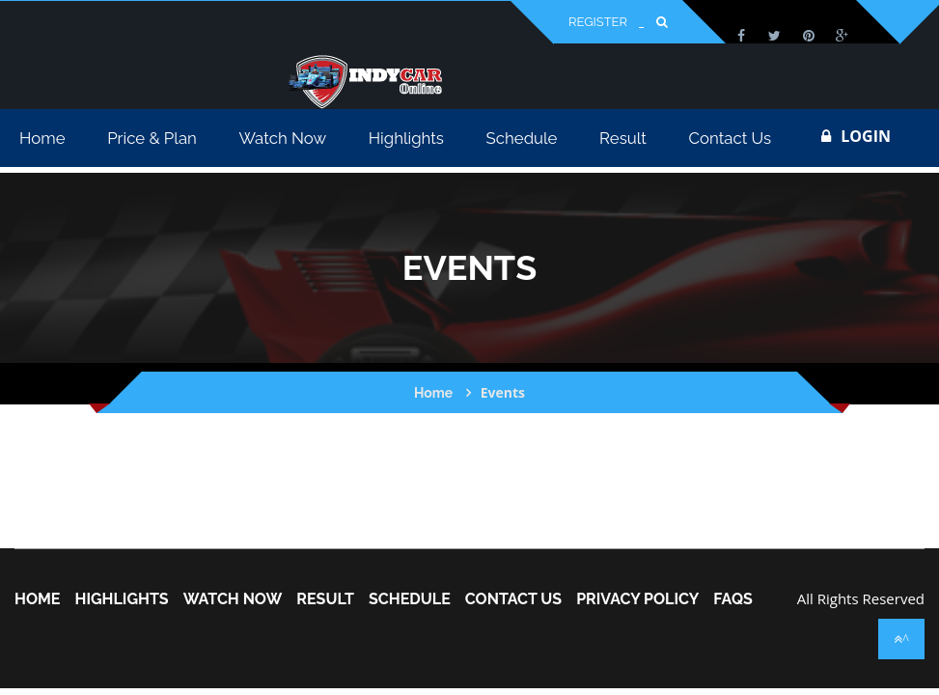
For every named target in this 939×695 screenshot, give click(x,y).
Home (433, 393)
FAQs (733, 599)
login (856, 136)
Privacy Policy (637, 599)
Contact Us (513, 599)
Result (325, 599)
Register (597, 21)
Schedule (410, 599)
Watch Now (233, 599)
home (37, 599)
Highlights (121, 599)
